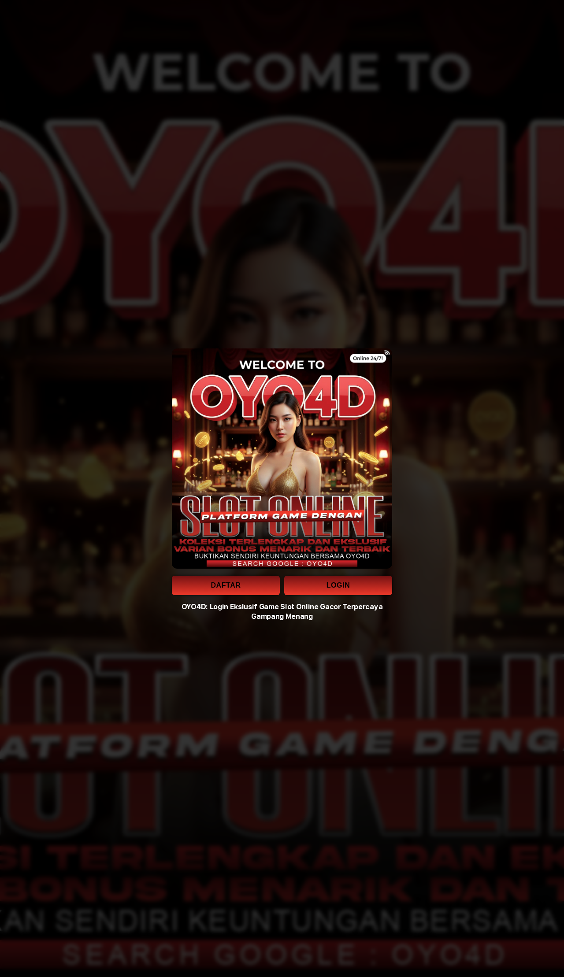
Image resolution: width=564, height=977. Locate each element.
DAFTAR (226, 585)
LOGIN (338, 585)
